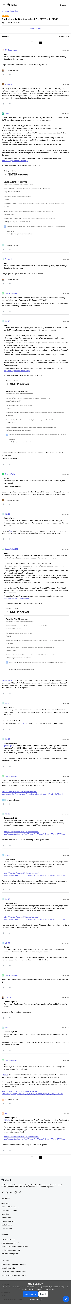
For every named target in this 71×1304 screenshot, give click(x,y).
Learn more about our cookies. (43, 1289)
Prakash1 (8, 259)
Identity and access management (13, 1264)
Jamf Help (5, 1203)
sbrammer (9, 84)
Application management (10, 1250)
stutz (7, 114)
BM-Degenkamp (11, 50)
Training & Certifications (10, 1207)
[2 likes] (11, 800)
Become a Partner (8, 1221)
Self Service (5, 1261)
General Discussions (10, 11)
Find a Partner (6, 1225)
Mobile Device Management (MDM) (14, 1246)
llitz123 (7, 321)
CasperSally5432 (11, 293)
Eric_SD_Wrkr (10, 474)
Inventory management (9, 1254)
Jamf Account (6, 1228)
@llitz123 (11, 680)
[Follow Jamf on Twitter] (2, 1192)
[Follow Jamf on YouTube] (11, 1192)
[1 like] (10, 70)
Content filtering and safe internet (13, 1275)
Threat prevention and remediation (14, 1272)
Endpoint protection (8, 1268)
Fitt (6, 1113)
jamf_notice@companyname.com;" (15, 161)
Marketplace (6, 1218)
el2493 (7, 855)
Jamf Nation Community (10, 1210)
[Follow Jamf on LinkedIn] (7, 1192)
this (10, 531)
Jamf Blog (5, 1214)
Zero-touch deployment (10, 1243)
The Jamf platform (8, 1239)
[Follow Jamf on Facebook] (20, 1192)
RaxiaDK (8, 997)
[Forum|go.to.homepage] (12, 4)
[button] (4, 5)
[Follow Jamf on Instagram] (16, 1192)
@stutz (4, 680)
